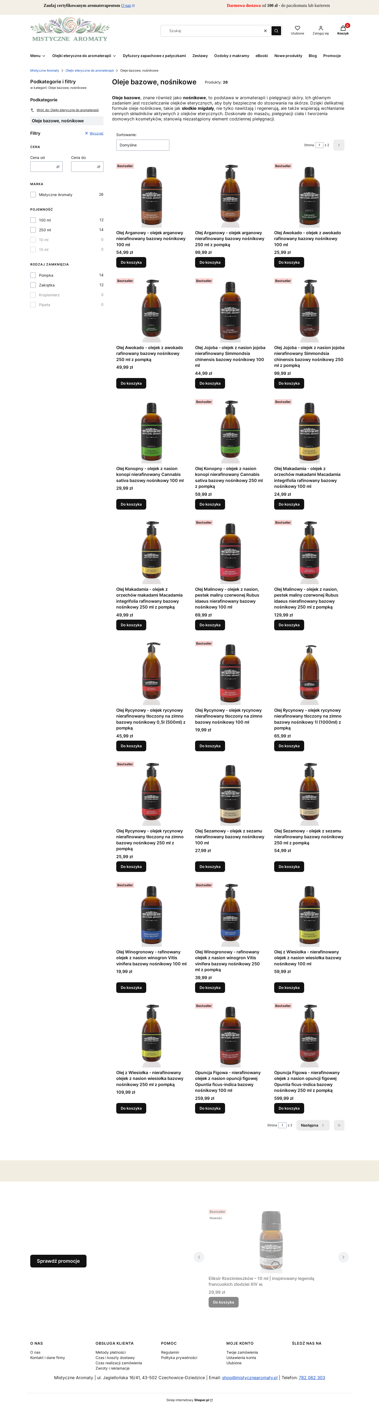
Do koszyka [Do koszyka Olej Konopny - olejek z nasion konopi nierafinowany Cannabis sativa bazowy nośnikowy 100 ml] (131, 504)
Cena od (37, 157)
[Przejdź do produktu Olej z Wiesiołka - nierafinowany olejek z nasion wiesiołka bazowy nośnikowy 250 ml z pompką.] (151, 1034)
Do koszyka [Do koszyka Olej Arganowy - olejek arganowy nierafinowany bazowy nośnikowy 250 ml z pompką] (210, 262)
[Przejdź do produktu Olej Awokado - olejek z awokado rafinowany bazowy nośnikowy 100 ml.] (309, 194)
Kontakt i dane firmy (47, 1357)
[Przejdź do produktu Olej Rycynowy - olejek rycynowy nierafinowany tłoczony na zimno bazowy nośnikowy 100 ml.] (230, 672)
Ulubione (234, 1363)
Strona (309, 145)
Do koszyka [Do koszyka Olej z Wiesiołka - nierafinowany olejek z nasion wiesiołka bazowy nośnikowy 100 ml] (289, 987)
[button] (276, 30)
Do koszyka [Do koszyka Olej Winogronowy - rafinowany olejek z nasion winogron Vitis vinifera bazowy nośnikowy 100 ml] (131, 987)
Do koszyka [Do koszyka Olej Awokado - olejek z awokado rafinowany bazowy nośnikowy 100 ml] (289, 262)
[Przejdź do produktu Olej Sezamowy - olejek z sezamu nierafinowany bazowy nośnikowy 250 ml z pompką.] (309, 792)
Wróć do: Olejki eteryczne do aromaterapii (64, 110)
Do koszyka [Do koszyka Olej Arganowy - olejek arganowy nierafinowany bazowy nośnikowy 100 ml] (131, 262)
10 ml (43, 239)
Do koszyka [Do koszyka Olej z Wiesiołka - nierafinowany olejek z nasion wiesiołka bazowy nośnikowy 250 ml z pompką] (131, 1108)
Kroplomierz (49, 295)
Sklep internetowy (187, 1400)
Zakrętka (47, 285)
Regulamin (170, 1352)
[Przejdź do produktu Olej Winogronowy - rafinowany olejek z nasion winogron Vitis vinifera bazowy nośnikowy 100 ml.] (151, 913)
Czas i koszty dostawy (115, 1357)
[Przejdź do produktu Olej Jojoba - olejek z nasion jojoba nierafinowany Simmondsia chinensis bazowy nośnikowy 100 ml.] (230, 309)
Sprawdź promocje (58, 1261)
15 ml (43, 249)
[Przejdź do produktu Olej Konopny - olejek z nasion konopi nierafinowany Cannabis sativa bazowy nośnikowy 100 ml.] (151, 430)
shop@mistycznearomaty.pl (250, 1377)
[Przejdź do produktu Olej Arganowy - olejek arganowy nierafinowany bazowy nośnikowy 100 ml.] (151, 194)
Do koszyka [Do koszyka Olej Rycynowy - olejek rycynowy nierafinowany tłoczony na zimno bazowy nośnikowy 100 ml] (210, 745)
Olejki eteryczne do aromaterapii (90, 70)
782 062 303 (312, 1377)
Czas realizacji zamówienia (119, 1363)
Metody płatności (111, 1352)
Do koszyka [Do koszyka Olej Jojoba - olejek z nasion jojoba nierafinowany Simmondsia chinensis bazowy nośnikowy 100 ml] (210, 383)
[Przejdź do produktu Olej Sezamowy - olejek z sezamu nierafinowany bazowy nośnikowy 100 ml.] (230, 792)
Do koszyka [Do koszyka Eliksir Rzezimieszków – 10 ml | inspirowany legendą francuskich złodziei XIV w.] (223, 1302)
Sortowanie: (126, 134)
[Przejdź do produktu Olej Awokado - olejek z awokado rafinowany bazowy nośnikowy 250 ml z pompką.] (151, 309)
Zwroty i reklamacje (113, 1368)
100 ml (45, 220)
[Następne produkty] (313, 1125)
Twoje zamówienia (242, 1352)
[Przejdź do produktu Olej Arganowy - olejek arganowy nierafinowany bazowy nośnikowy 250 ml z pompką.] (230, 194)
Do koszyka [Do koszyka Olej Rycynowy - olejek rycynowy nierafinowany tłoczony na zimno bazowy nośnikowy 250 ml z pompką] (131, 866)
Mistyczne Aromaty (44, 70)
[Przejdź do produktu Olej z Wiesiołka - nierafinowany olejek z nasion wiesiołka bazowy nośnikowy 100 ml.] (309, 913)
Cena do (78, 157)
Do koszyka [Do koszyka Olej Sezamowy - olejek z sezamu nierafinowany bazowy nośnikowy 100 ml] (210, 866)
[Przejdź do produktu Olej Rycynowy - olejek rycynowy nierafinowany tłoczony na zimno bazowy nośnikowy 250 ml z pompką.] (151, 792)
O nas (126, 5)
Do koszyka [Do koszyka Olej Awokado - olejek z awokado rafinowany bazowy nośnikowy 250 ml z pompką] (131, 383)
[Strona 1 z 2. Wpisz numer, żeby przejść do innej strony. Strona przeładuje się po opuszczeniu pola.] (319, 145)
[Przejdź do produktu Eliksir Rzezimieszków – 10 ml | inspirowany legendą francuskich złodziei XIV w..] (271, 1240)
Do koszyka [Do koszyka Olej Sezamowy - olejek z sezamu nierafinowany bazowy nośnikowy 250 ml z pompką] (289, 866)
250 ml (45, 230)
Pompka (46, 275)
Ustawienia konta (241, 1357)
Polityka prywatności (179, 1357)
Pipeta (44, 304)
